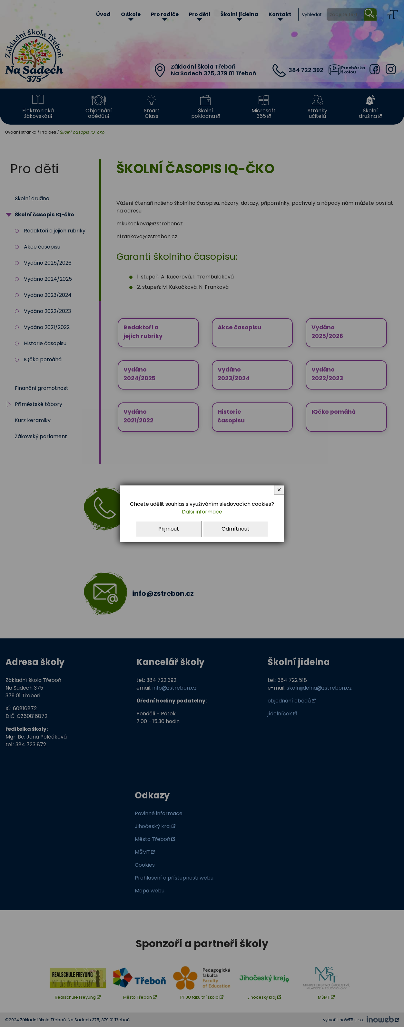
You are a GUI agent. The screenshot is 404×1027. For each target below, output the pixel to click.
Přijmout (168, 528)
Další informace (202, 511)
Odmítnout (236, 528)
